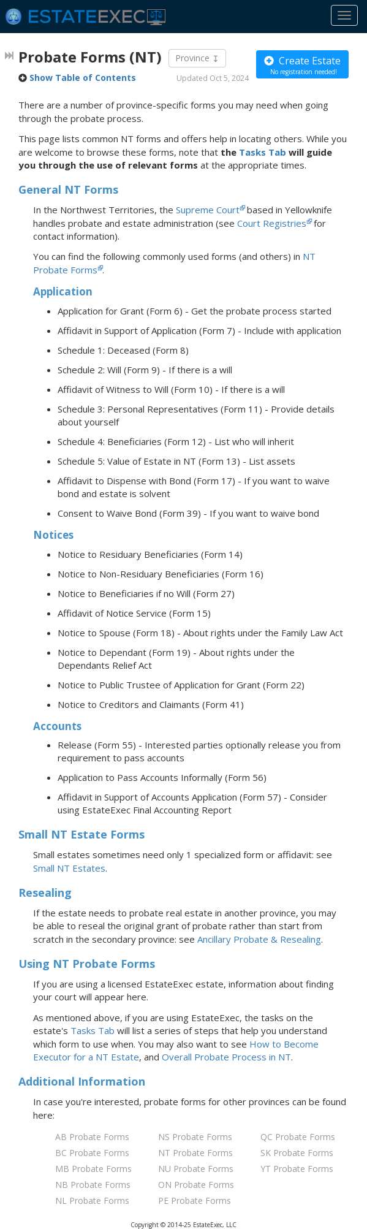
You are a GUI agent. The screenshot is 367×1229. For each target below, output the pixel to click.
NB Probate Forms (93, 1184)
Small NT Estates (69, 868)
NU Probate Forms (195, 1168)
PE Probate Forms (194, 1200)
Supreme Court (208, 210)
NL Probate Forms (92, 1200)
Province (197, 58)
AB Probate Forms (92, 1137)
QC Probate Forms (297, 1137)
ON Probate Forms (196, 1184)
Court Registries (271, 223)
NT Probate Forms (195, 1153)
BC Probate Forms (92, 1153)
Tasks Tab (262, 152)
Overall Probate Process (226, 1057)
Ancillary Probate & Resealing (259, 939)
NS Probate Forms (195, 1137)
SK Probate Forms (296, 1153)
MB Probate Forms (93, 1168)
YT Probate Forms (296, 1168)
